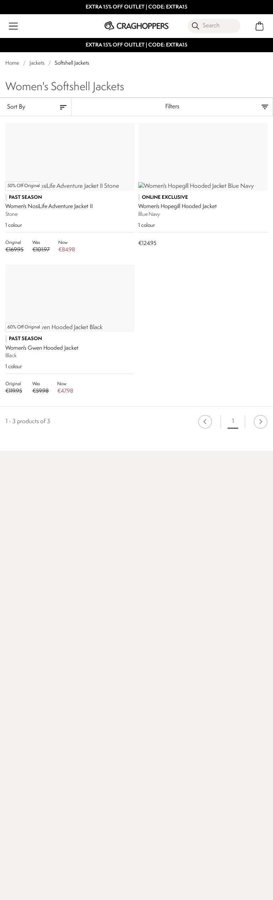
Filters (172, 107)
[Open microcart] (259, 26)
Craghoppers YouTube (96, 858)
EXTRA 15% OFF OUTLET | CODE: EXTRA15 (136, 7)
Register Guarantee (226, 696)
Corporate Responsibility (152, 723)
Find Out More (24, 638)
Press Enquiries (89, 708)
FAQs (78, 719)
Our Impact (109, 638)
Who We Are (200, 638)
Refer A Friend (219, 719)
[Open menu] (13, 26)
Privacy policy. (83, 822)
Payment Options (223, 708)
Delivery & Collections (33, 696)
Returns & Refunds (28, 708)
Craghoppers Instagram (81, 858)
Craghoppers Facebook (67, 858)
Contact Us (85, 696)
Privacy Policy (193, 890)
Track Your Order (26, 719)
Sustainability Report (161, 708)
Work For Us (151, 696)
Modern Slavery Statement (155, 743)
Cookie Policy (245, 890)
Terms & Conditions (135, 890)
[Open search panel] (214, 26)
